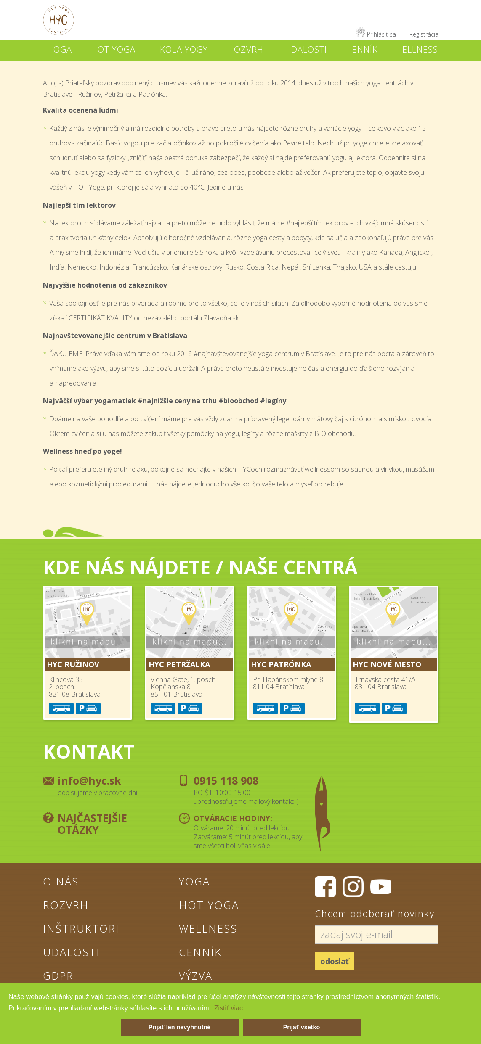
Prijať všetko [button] (301, 1027)
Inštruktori (81, 928)
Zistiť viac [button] (228, 1008)
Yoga (194, 881)
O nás (61, 881)
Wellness (208, 928)
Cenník (200, 952)
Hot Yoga (209, 905)
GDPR (58, 975)
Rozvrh (66, 905)
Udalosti (71, 952)
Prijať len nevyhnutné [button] (180, 1027)
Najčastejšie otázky (92, 824)
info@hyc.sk (89, 780)
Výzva (196, 975)
